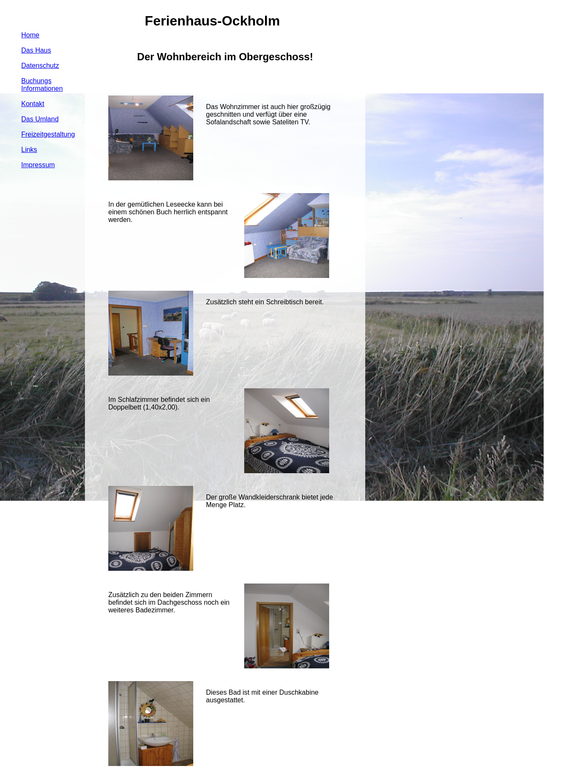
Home (30, 35)
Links (29, 149)
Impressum (38, 164)
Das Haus (36, 50)
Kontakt (32, 103)
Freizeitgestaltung (48, 134)
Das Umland (40, 119)
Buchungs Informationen (42, 84)
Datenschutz (40, 65)
